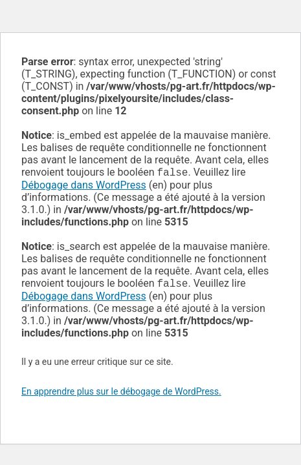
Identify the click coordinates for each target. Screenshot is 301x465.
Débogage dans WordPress (83, 186)
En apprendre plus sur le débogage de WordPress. (121, 394)
